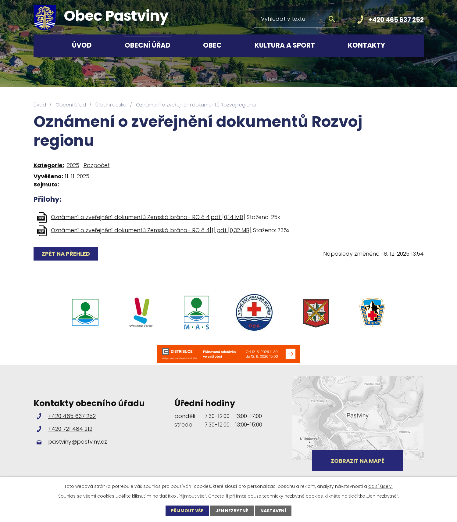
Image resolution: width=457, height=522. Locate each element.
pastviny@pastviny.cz (77, 441)
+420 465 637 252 (396, 19)
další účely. (380, 486)
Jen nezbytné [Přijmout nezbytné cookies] (232, 511)
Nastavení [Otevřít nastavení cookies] (273, 511)
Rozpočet (97, 165)
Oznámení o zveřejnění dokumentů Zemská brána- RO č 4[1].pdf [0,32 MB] (151, 230)
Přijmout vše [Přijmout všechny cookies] (187, 511)
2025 (73, 165)
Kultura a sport (285, 45)
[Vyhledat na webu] (296, 19)
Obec (212, 45)
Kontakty (366, 45)
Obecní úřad (147, 45)
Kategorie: (49, 165)
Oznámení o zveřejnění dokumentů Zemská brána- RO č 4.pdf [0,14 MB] (148, 217)
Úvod (82, 45)
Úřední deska (111, 104)
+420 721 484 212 (70, 429)
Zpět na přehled (66, 253)
